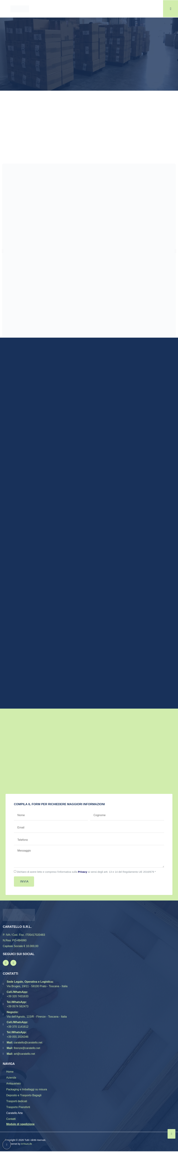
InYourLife (26, 1144)
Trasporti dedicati (16, 1101)
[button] (2, 251)
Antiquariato (13, 1083)
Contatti (11, 1119)
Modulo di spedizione (20, 1124)
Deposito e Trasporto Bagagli (24, 1095)
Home (10, 1071)
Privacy (82, 871)
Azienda (11, 1077)
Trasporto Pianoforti (18, 1107)
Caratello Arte (14, 1113)
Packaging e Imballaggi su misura (27, 1089)
